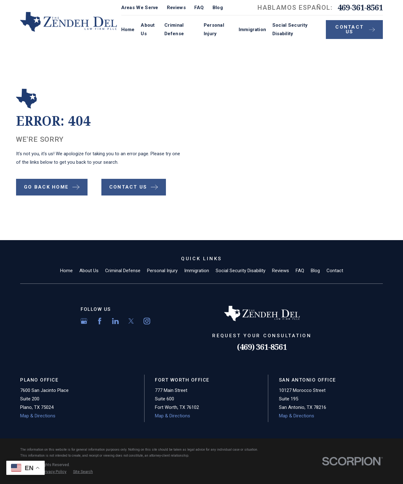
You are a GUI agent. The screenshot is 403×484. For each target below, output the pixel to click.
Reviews (176, 7)
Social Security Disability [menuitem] (290, 29)
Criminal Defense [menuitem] (174, 29)
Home (66, 270)
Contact (334, 270)
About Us (89, 270)
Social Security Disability (240, 270)
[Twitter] (131, 321)
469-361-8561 (360, 7)
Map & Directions (37, 416)
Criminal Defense (122, 270)
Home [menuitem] (128, 29)
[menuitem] (54, 472)
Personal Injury (162, 270)
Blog (218, 7)
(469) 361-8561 (262, 347)
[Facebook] (99, 321)
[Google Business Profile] (84, 321)
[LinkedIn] (115, 321)
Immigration (196, 270)
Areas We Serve (139, 7)
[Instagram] (147, 321)
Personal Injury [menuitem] (214, 29)
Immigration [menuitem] (252, 29)
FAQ (199, 7)
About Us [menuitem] (148, 29)
